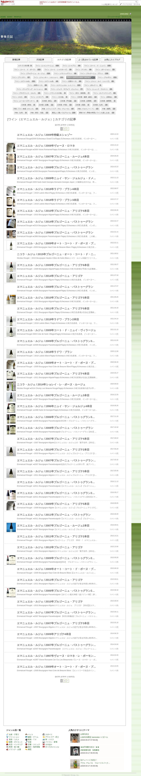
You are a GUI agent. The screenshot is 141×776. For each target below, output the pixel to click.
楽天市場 (137, 4)
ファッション (12, 737)
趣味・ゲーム (31, 737)
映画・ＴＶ (31, 739)
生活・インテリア (14, 744)
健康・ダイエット (14, 742)
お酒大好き (84, 734)
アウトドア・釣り (51, 737)
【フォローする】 (114, 17)
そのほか (47, 744)
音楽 (28, 742)
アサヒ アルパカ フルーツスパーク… (95, 763)
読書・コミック (32, 744)
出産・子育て (12, 734)
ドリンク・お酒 (9, 4)
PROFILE (17, 17)
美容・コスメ (12, 739)
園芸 (28, 749)
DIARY (9, 17)
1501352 (124, 14)
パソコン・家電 (50, 742)
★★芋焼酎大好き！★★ (89, 747)
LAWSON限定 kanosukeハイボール (94, 737)
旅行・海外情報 (32, 747)
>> (109, 4)
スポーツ (47, 734)
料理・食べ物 (12, 747)
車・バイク (48, 739)
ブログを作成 (127, 4)
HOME (3, 17)
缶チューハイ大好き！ (89, 760)
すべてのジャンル (51, 747)
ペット (29, 734)
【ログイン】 (126, 17)
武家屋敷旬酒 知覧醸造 (89, 750)
